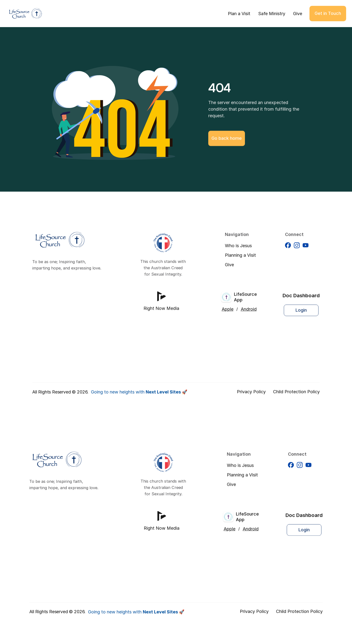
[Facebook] (288, 250)
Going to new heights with (139, 391)
